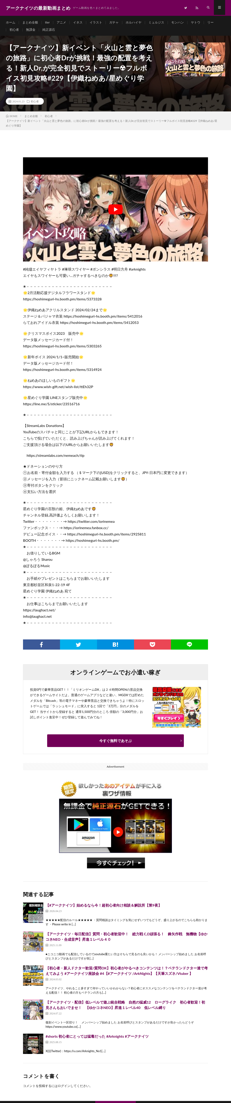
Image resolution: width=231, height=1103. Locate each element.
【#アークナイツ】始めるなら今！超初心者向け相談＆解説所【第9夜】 (104, 907)
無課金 (30, 31)
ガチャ (114, 22)
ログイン (64, 1088)
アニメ (61, 22)
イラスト (96, 22)
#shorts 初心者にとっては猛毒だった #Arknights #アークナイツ (97, 1038)
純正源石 (48, 31)
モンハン (177, 22)
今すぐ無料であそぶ (115, 742)
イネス (78, 22)
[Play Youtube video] (115, 211)
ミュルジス (156, 22)
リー (211, 22)
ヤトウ (196, 22)
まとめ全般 (30, 22)
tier (47, 22)
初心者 (14, 31)
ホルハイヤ (134, 22)
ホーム (10, 22)
